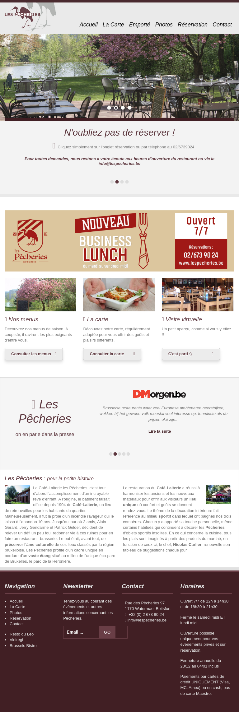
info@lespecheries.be (147, 620)
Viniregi (16, 639)
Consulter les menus (31, 353)
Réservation (193, 24)
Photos (164, 24)
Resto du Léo (22, 634)
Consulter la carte (107, 353)
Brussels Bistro (23, 645)
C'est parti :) (180, 353)
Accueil (89, 24)
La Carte (113, 24)
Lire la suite (159, 431)
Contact (222, 24)
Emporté (139, 24)
